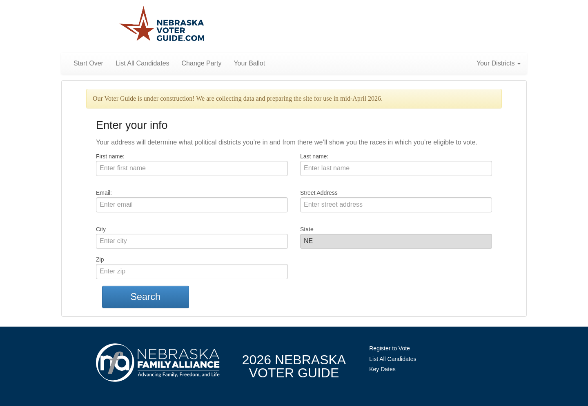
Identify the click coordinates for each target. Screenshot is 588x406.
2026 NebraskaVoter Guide (294, 366)
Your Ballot (249, 63)
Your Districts (499, 63)
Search (145, 296)
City (101, 229)
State (307, 229)
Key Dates (382, 369)
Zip (100, 259)
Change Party (202, 63)
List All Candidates (142, 63)
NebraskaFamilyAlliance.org (158, 362)
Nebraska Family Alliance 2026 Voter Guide (162, 24)
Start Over (88, 63)
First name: (110, 156)
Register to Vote (389, 348)
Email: (104, 192)
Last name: (314, 156)
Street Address (319, 192)
